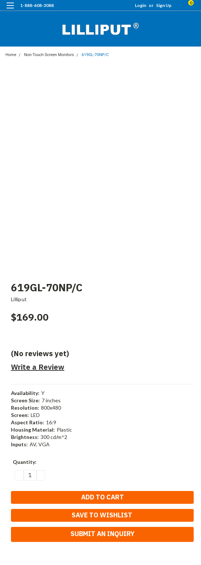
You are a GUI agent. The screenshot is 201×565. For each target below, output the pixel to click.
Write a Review (37, 367)
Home (10, 54)
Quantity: (25, 462)
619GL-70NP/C (95, 54)
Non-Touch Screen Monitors (49, 54)
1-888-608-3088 (37, 5)
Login (140, 5)
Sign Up (163, 5)
